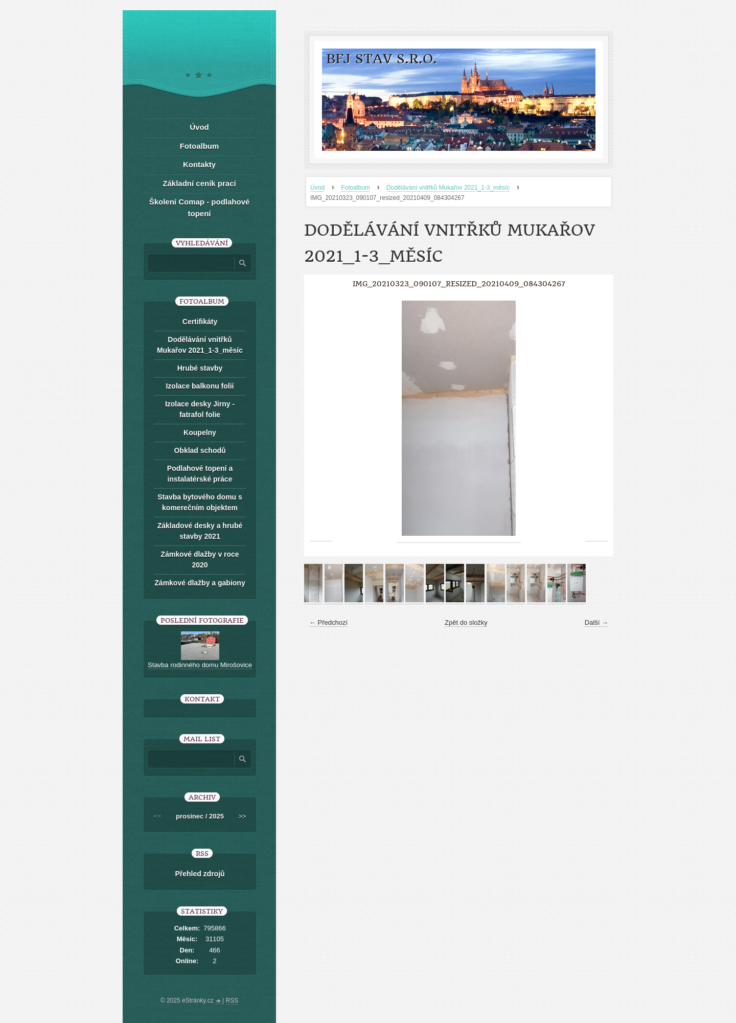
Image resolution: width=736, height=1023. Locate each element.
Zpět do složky (466, 622)
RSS (232, 1000)
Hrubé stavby (200, 368)
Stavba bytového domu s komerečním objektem (199, 502)
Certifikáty (199, 321)
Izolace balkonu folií (200, 386)
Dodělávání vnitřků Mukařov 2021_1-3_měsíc (448, 187)
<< (157, 816)
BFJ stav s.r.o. (381, 59)
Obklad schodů (199, 450)
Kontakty (199, 164)
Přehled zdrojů (199, 874)
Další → (596, 622)
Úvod (317, 187)
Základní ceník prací (199, 183)
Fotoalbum (355, 187)
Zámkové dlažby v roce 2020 (199, 559)
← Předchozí (328, 622)
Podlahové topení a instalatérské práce (200, 473)
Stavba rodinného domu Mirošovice (200, 665)
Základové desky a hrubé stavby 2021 (200, 530)
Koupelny (199, 432)
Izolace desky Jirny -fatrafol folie (200, 409)
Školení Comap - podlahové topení (199, 207)
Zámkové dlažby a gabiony (199, 583)
